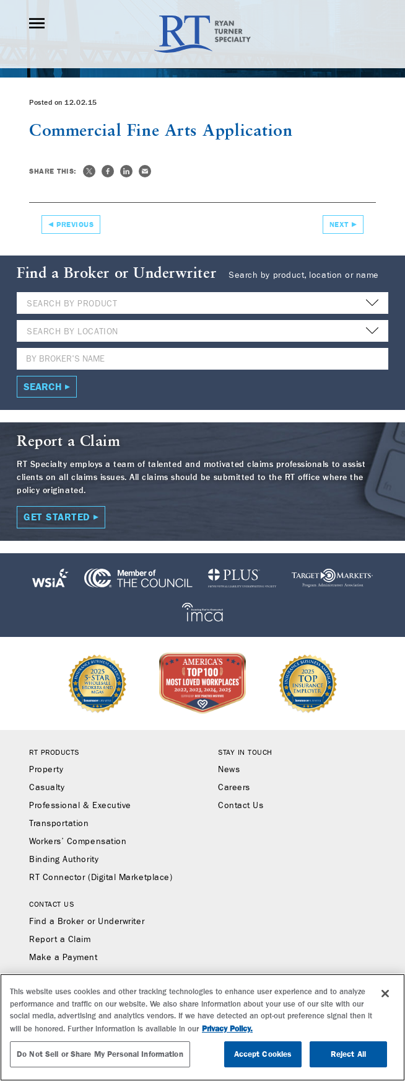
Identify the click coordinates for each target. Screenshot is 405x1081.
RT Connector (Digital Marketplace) (100, 877)
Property (46, 769)
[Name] (202, 359)
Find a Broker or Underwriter (86, 921)
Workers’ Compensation (77, 841)
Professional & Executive (80, 805)
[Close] (385, 993)
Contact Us (240, 805)
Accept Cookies (263, 1054)
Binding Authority (63, 859)
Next (339, 224)
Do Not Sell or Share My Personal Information (100, 1054)
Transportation (59, 823)
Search (43, 387)
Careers (234, 787)
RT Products (54, 752)
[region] (202, 1027)
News (229, 769)
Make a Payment (63, 957)
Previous (75, 224)
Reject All (348, 1054)
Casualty (46, 787)
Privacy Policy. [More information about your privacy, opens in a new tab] (227, 1028)
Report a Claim (60, 939)
